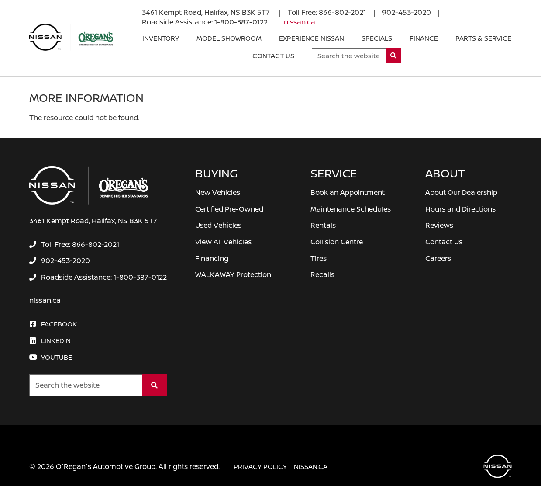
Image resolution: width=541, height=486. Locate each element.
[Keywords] (349, 55)
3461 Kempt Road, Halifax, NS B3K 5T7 (207, 12)
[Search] (394, 55)
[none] (327, 12)
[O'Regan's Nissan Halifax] (71, 37)
